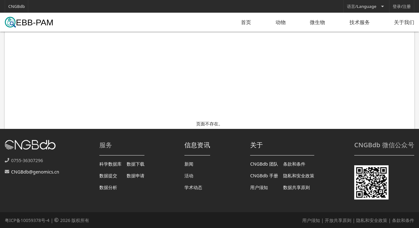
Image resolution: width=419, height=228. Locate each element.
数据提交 (108, 176)
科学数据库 (110, 164)
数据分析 (108, 187)
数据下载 (135, 164)
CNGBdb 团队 (264, 164)
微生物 (317, 22)
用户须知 (259, 187)
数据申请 (135, 176)
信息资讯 (197, 145)
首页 (246, 22)
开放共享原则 (338, 220)
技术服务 (359, 22)
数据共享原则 (296, 187)
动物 (281, 22)
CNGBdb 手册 (264, 176)
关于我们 (404, 22)
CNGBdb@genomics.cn (35, 172)
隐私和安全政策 (298, 176)
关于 (256, 145)
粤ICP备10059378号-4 (27, 220)
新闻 (188, 164)
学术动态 (193, 187)
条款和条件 (294, 164)
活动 (188, 176)
